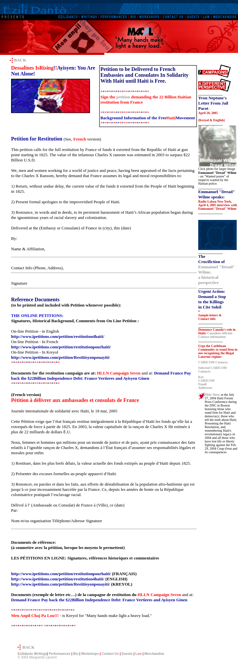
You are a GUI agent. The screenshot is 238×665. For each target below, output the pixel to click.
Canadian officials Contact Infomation (215, 335)
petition (123, 96)
